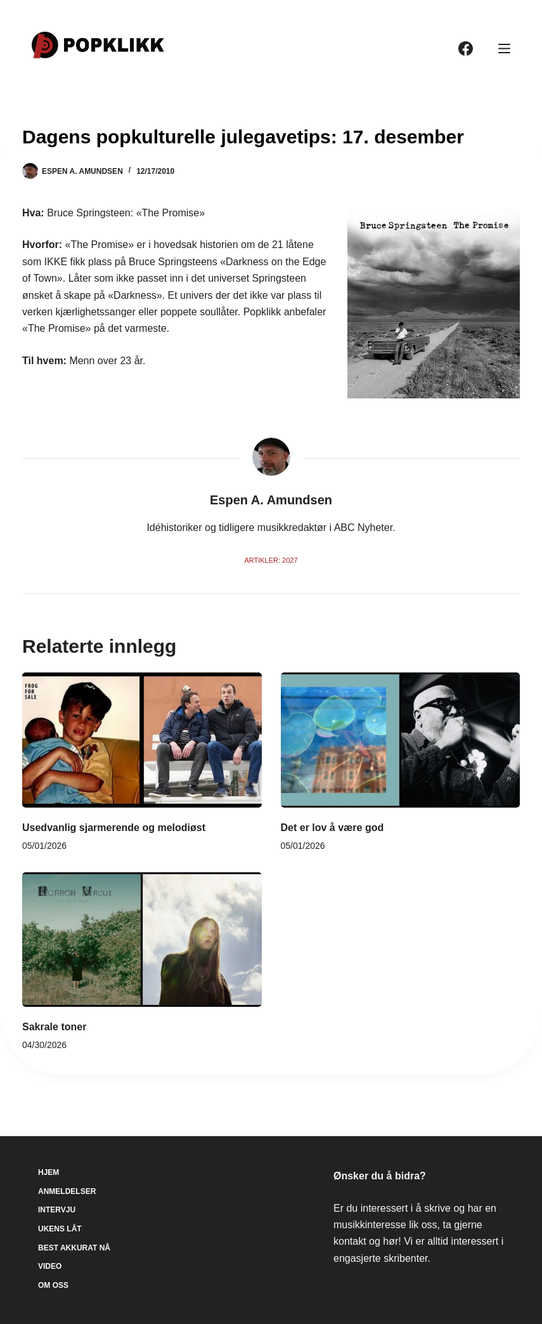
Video (49, 1266)
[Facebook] (465, 48)
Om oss (53, 1285)
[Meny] (504, 49)
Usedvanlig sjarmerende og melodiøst (113, 827)
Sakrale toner (54, 1026)
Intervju (56, 1209)
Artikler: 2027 (270, 560)
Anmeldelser (67, 1191)
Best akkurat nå (74, 1247)
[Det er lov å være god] (400, 739)
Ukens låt (60, 1228)
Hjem (48, 1172)
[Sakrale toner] (142, 939)
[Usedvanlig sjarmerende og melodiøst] (142, 739)
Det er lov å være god (332, 827)
